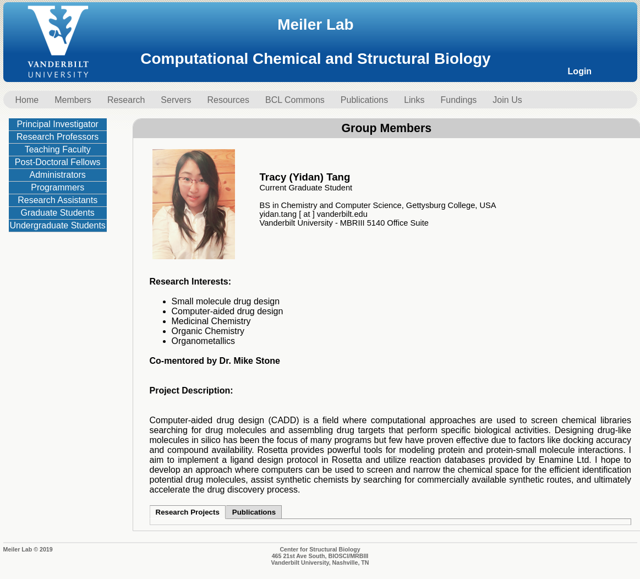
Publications (364, 100)
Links (414, 100)
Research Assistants (57, 200)
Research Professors (58, 136)
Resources (228, 100)
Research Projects (188, 512)
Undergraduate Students (58, 225)
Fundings (459, 100)
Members (72, 100)
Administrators (58, 174)
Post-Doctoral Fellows (58, 162)
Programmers (57, 187)
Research (126, 100)
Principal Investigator (58, 124)
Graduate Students (58, 212)
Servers (176, 100)
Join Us (507, 100)
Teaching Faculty (58, 149)
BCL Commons (295, 100)
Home (27, 100)
